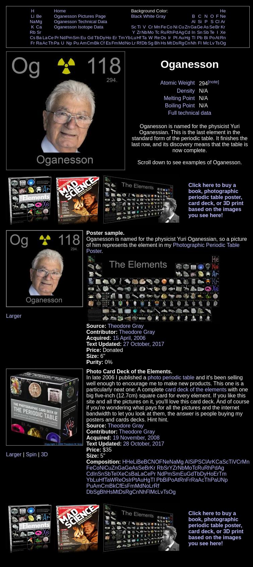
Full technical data (189, 113)
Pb (199, 37)
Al (193, 21)
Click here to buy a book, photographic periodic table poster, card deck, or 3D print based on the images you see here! (216, 200)
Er (114, 37)
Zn (187, 26)
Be (38, 16)
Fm (114, 42)
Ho (108, 37)
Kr (223, 26)
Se (212, 26)
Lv (212, 42)
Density (186, 91)
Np (69, 42)
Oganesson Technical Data (80, 21)
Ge (200, 26)
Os (163, 37)
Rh (169, 32)
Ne (223, 16)
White (149, 16)
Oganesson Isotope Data (78, 26)
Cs (32, 37)
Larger (13, 316)
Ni (175, 26)
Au (181, 37)
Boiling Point (180, 105)
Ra (39, 42)
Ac (45, 42)
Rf (139, 42)
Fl (199, 42)
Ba (38, 37)
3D (44, 454)
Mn (157, 26)
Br (217, 26)
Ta (144, 37)
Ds (175, 42)
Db (144, 42)
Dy (102, 37)
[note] (213, 81)
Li (32, 16)
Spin (31, 454)
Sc (134, 26)
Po (212, 37)
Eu (83, 37)
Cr (150, 26)
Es (108, 42)
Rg (181, 42)
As (206, 26)
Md (121, 42)
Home (60, 10)
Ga (193, 26)
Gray (161, 16)
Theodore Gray (126, 326)
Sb (206, 32)
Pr (57, 37)
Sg (150, 42)
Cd (187, 32)
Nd (63, 37)
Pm (69, 37)
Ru (163, 32)
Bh (157, 42)
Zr (139, 32)
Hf (139, 37)
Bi (206, 37)
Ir (169, 37)
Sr (39, 32)
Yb (128, 37)
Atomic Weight (177, 83)
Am (83, 42)
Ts (217, 42)
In (193, 32)
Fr (32, 42)
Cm (90, 42)
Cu (181, 26)
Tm (121, 37)
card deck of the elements (196, 389)
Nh (193, 42)
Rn (223, 37)
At (217, 37)
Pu (76, 42)
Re (157, 37)
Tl (193, 37)
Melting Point (179, 98)
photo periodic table (171, 377)
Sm (76, 37)
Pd (175, 32)
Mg (39, 21)
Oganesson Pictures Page (80, 16)
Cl (217, 21)
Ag (181, 32)
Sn (199, 32)
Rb (32, 32)
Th (51, 42)
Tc (157, 32)
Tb (96, 37)
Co (169, 26)
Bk (96, 42)
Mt (169, 42)
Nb (144, 32)
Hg (187, 37)
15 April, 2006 (129, 338)
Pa (56, 42)
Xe (223, 32)
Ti (139, 26)
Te (212, 32)
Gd (90, 37)
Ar (223, 21)
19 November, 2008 (136, 438)
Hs (163, 42)
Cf (102, 42)
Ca (39, 26)
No (128, 42)
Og (223, 42)
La (45, 37)
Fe (163, 26)
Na (32, 21)
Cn (187, 42)
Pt (175, 37)
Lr (134, 42)
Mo (151, 32)
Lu (133, 37)
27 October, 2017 (143, 344)
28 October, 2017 (143, 444)
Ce (51, 37)
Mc (206, 42)
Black (136, 16)
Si (200, 21)
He (223, 10)
